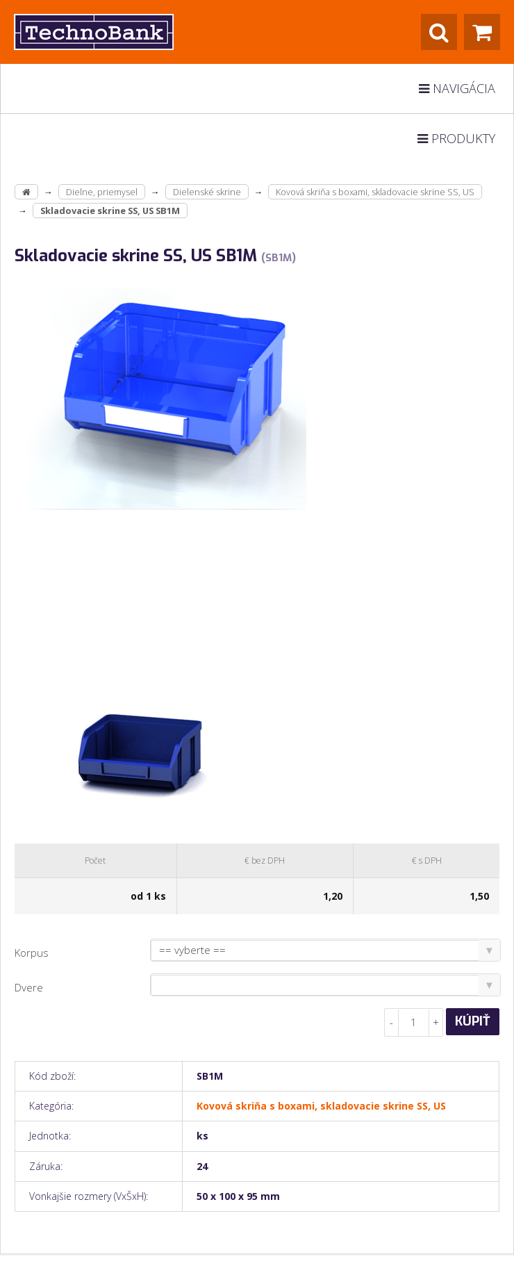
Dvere (29, 987)
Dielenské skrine (207, 192)
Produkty (456, 138)
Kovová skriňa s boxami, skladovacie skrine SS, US (375, 192)
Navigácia (457, 88)
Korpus (32, 953)
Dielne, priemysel (102, 192)
